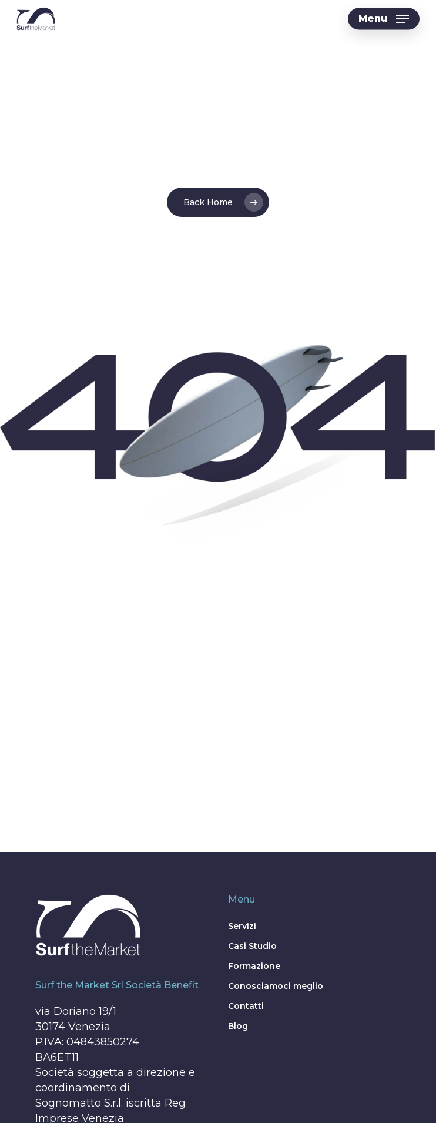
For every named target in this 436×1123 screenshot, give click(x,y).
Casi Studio (252, 946)
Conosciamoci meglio (275, 986)
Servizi (242, 926)
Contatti (246, 1006)
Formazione (254, 966)
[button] (384, 19)
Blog (238, 1026)
